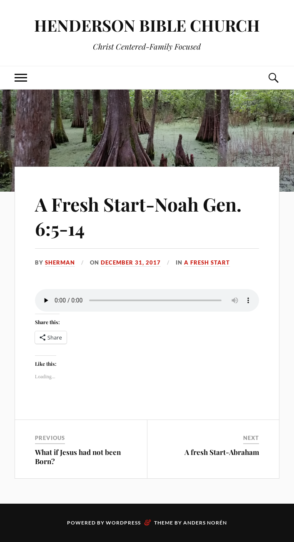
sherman (60, 262)
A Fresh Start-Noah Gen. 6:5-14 (138, 216)
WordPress (123, 523)
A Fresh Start (207, 262)
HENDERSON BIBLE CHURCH (147, 25)
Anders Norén (205, 523)
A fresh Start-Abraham (221, 452)
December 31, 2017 (131, 262)
